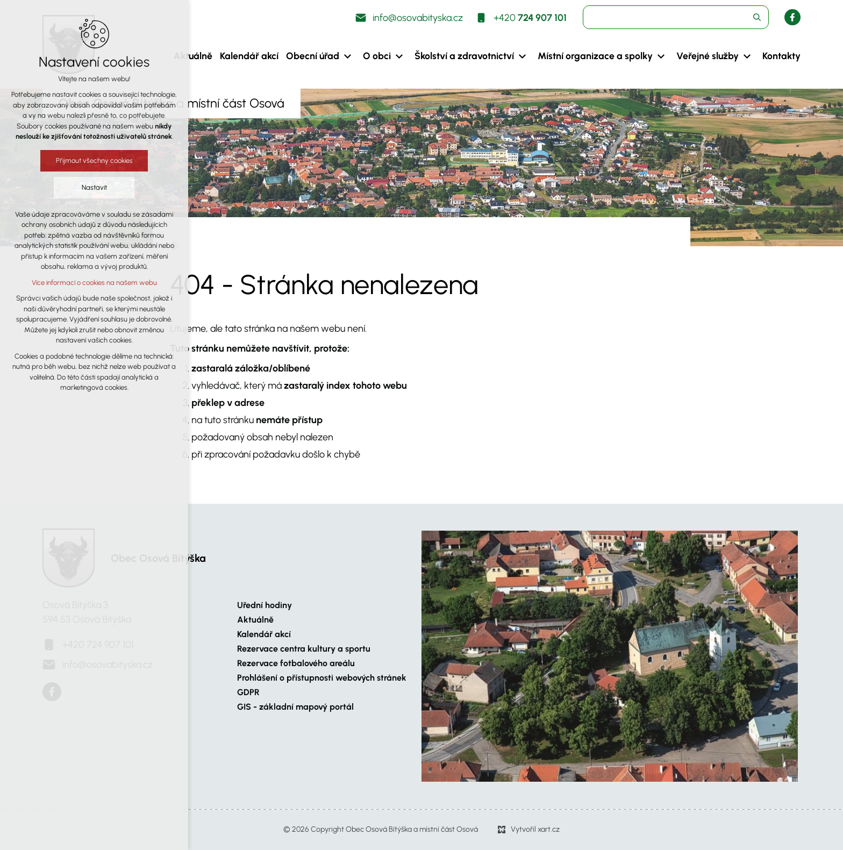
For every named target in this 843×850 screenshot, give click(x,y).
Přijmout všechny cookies (94, 160)
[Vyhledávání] (757, 17)
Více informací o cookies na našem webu (94, 282)
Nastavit (94, 187)
